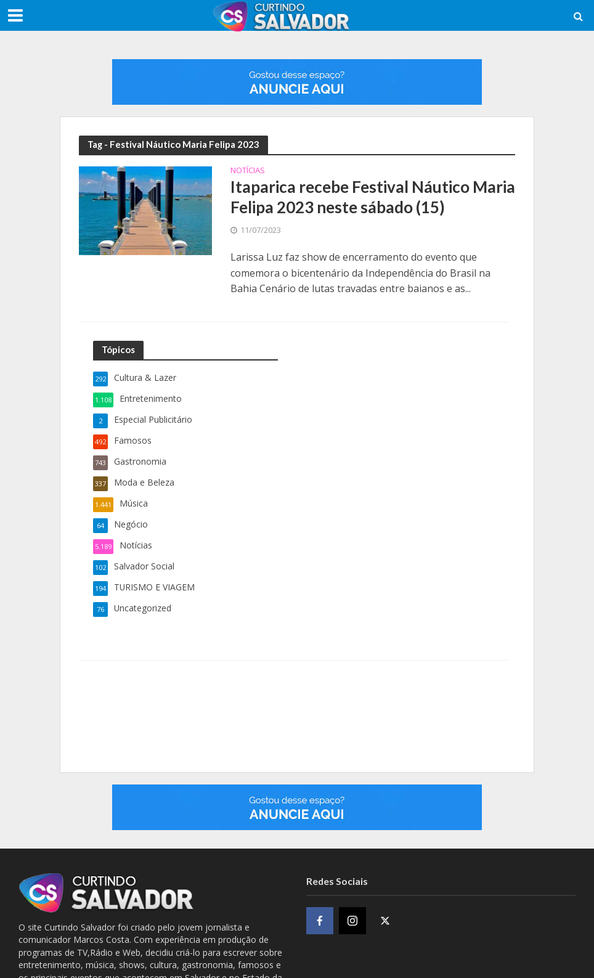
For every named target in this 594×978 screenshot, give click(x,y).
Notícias (247, 171)
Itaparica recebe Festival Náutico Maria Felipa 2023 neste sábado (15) (372, 197)
